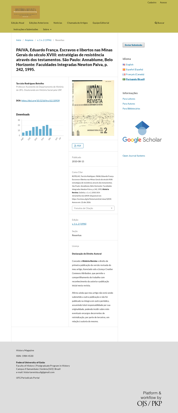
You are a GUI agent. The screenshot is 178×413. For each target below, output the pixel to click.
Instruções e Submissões (26, 29)
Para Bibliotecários (131, 108)
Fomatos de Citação (83, 208)
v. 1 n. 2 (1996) (44, 40)
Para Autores (129, 103)
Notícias (58, 22)
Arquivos (29, 40)
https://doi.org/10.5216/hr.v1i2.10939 (40, 100)
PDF (79, 145)
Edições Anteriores (39, 22)
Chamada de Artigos (77, 22)
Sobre (46, 29)
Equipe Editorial (101, 22)
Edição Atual (17, 22)
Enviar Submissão (133, 45)
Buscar (159, 22)
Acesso (163, 2)
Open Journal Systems (134, 155)
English (129, 64)
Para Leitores (129, 99)
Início (18, 40)
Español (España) (134, 69)
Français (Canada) (135, 74)
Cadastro (152, 2)
